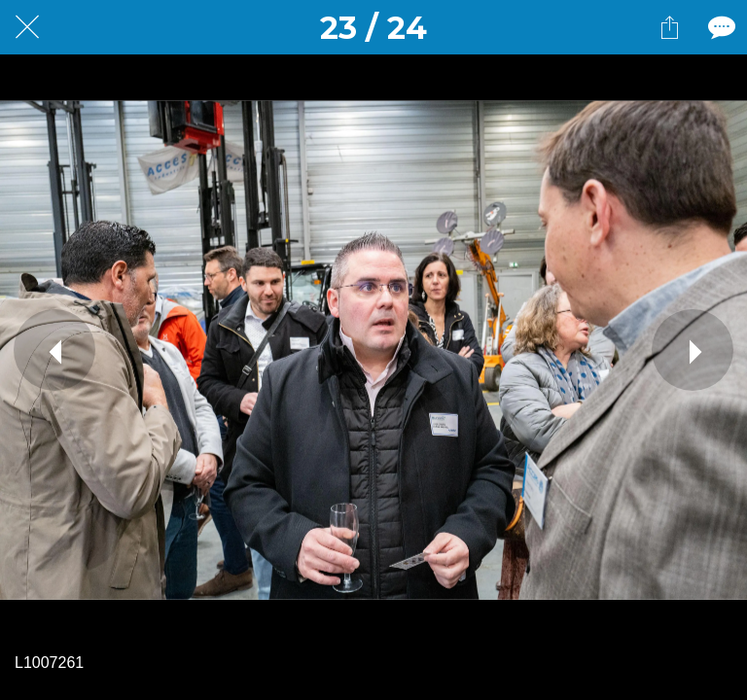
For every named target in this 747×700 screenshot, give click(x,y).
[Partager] (669, 27)
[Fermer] (27, 27)
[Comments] (719, 27)
